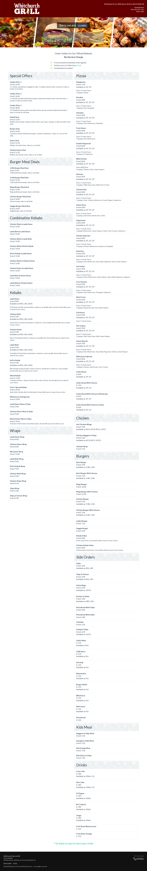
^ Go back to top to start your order (73, 843)
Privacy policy (7, 863)
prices (78, 65)
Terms (15, 863)
